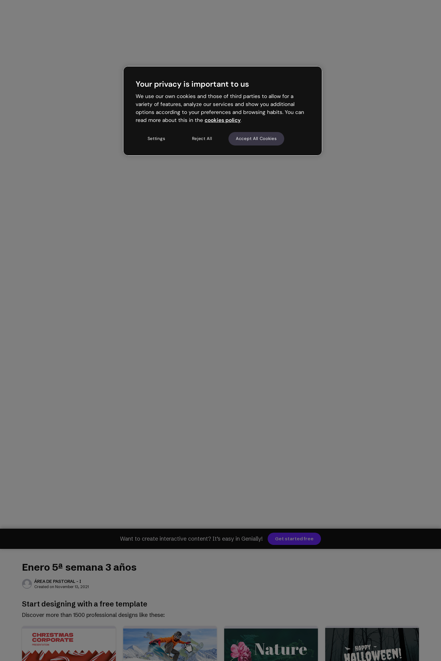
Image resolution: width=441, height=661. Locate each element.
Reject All (202, 138)
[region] (222, 111)
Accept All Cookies (256, 138)
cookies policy (223, 120)
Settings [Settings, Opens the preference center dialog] (156, 138)
